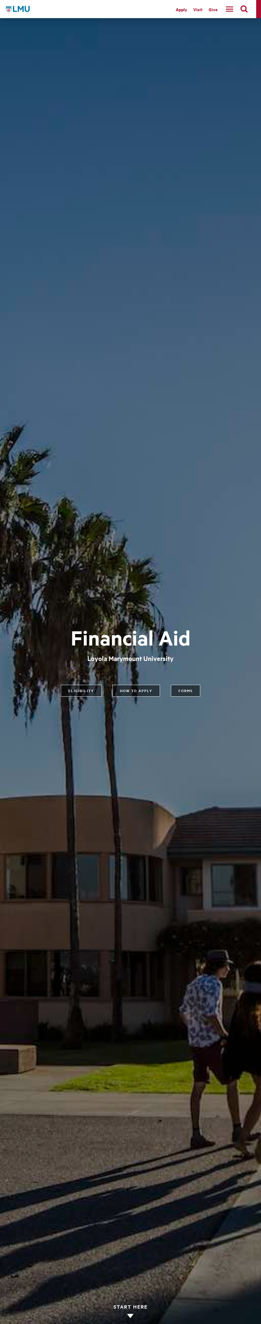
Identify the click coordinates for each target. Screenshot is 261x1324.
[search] (244, 9)
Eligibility (81, 690)
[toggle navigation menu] (229, 9)
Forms (185, 690)
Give (213, 9)
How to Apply (136, 690)
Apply (181, 9)
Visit (198, 9)
